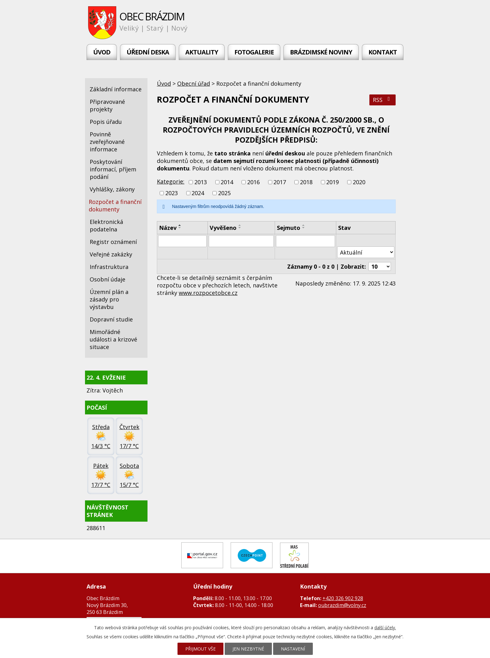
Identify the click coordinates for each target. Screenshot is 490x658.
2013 (200, 182)
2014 (227, 182)
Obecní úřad (193, 83)
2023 (171, 193)
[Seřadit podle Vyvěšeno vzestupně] (240, 225)
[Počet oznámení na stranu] (379, 266)
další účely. (385, 627)
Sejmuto (288, 227)
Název (168, 227)
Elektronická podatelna (106, 225)
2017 (279, 182)
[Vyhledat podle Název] (182, 241)
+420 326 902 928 (342, 598)
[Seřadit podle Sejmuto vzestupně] (303, 225)
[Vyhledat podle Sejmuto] (305, 241)
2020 (359, 182)
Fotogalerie (254, 52)
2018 (306, 182)
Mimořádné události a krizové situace (113, 339)
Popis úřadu (106, 121)
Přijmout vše (200, 649)
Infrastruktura (109, 267)
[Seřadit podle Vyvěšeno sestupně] (240, 227)
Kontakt (382, 52)
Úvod (101, 52)
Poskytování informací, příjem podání (113, 169)
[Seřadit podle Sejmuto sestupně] (303, 227)
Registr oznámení (113, 241)
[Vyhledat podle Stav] (365, 252)
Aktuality (201, 52)
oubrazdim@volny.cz (342, 605)
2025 (224, 193)
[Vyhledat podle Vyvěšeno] (241, 241)
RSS (382, 100)
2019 (332, 182)
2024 (198, 193)
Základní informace (116, 89)
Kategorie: (170, 181)
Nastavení (293, 649)
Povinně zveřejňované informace (107, 141)
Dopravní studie (111, 319)
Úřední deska (148, 52)
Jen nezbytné (248, 649)
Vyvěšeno (223, 227)
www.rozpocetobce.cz (208, 292)
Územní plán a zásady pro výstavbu (109, 299)
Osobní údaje (107, 279)
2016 (253, 182)
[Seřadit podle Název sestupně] (180, 227)
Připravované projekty (107, 105)
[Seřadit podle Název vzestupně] (180, 225)
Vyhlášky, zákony (112, 189)
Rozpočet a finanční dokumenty (115, 205)
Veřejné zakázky (111, 254)
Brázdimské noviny (321, 52)
